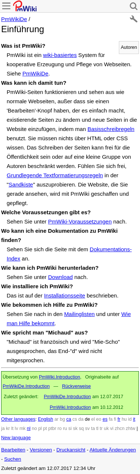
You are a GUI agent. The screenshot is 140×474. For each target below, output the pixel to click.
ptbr (52, 428)
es (105, 419)
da (81, 419)
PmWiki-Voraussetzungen (80, 221)
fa (111, 419)
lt (12, 428)
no (34, 428)
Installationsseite (64, 295)
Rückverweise (76, 386)
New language (16, 437)
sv (87, 428)
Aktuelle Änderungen (113, 450)
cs (75, 419)
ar (56, 419)
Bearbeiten (13, 450)
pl (40, 428)
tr (101, 428)
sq (81, 428)
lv (16, 428)
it (134, 419)
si (70, 428)
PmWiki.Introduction (59, 377)
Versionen (41, 450)
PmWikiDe (14, 19)
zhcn (119, 428)
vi (111, 428)
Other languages (18, 419)
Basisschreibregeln (110, 129)
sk (75, 428)
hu (124, 419)
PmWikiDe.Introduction (26, 386)
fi (115, 419)
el (93, 419)
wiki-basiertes (60, 55)
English (45, 419)
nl (29, 428)
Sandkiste (21, 184)
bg (62, 419)
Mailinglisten (79, 314)
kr (8, 428)
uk (106, 428)
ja (3, 428)
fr (118, 419)
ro (59, 428)
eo (98, 419)
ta (93, 428)
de (87, 419)
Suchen (12, 459)
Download (60, 277)
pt (45, 428)
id (130, 419)
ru (65, 428)
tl (97, 428)
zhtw (131, 428)
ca (68, 419)
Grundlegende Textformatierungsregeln (55, 175)
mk (22, 428)
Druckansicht (70, 450)
